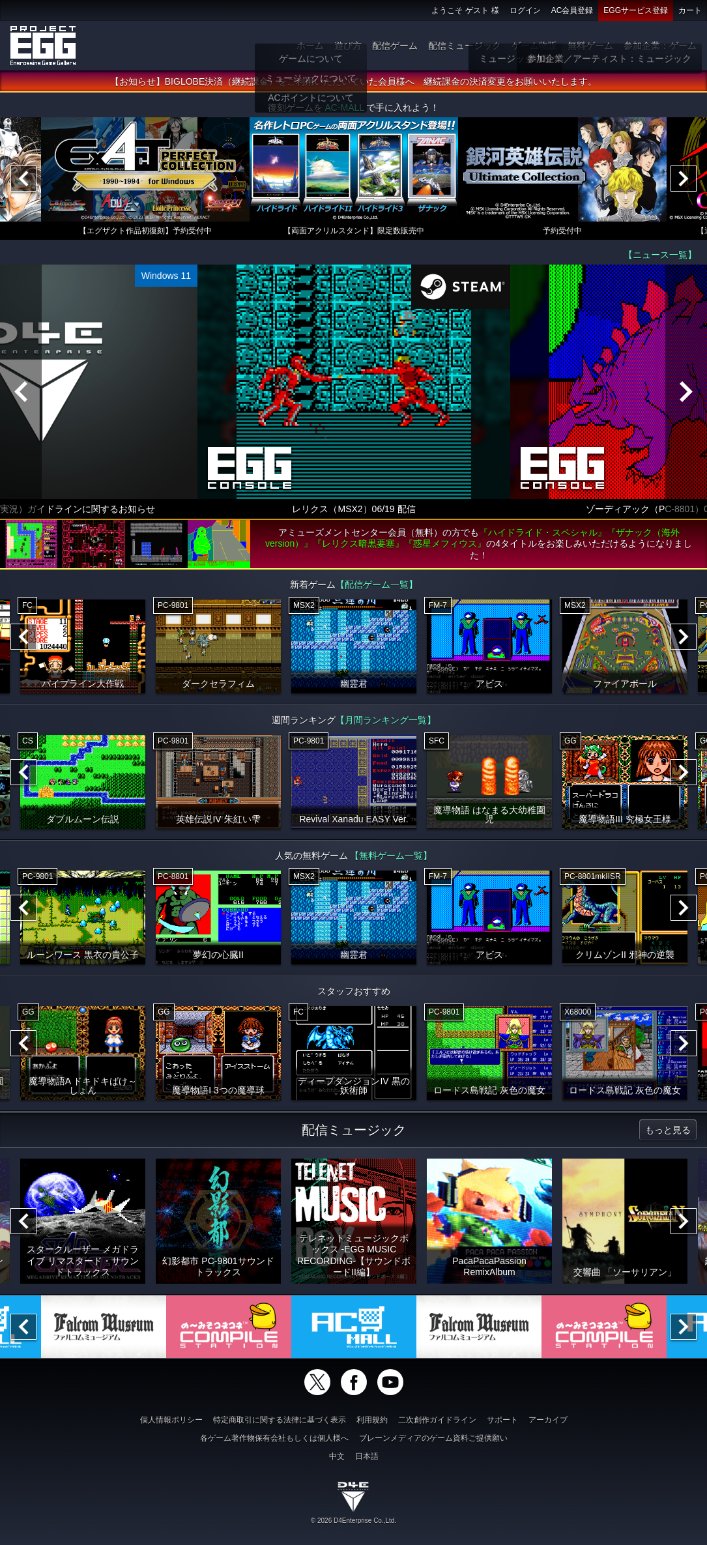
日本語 (367, 1456)
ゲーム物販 (534, 45)
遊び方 (348, 45)
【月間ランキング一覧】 (386, 720)
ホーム (310, 45)
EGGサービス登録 (635, 10)
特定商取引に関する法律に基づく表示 (279, 1420)
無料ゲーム (590, 45)
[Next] (684, 179)
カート (690, 10)
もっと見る (668, 1130)
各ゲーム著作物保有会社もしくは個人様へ (274, 1438)
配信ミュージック (464, 45)
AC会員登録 (572, 10)
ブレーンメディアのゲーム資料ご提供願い (433, 1438)
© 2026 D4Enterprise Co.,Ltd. (353, 1520)
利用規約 (372, 1420)
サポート (502, 1420)
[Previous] (23, 179)
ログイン (525, 10)
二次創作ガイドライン (437, 1420)
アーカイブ (548, 1420)
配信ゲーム (395, 45)
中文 (337, 1456)
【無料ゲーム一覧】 (391, 856)
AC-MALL (344, 108)
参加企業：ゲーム (660, 45)
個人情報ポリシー (171, 1420)
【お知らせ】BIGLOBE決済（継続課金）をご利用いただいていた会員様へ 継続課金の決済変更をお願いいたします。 (353, 82)
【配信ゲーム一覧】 (377, 585)
